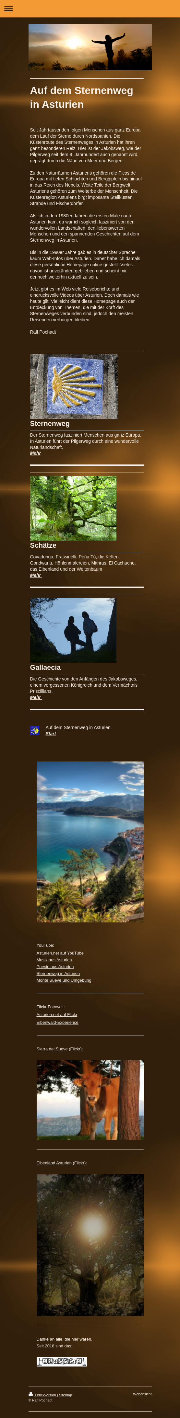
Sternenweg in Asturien (58, 973)
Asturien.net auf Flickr (57, 1014)
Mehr (35, 453)
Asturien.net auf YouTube (60, 953)
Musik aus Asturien (54, 959)
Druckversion (43, 1395)
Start (51, 733)
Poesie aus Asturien (55, 966)
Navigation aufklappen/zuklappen (90, 9)
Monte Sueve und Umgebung (64, 980)
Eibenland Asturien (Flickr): (62, 1163)
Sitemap (65, 1395)
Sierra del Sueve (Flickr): (60, 1048)
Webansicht (142, 1394)
